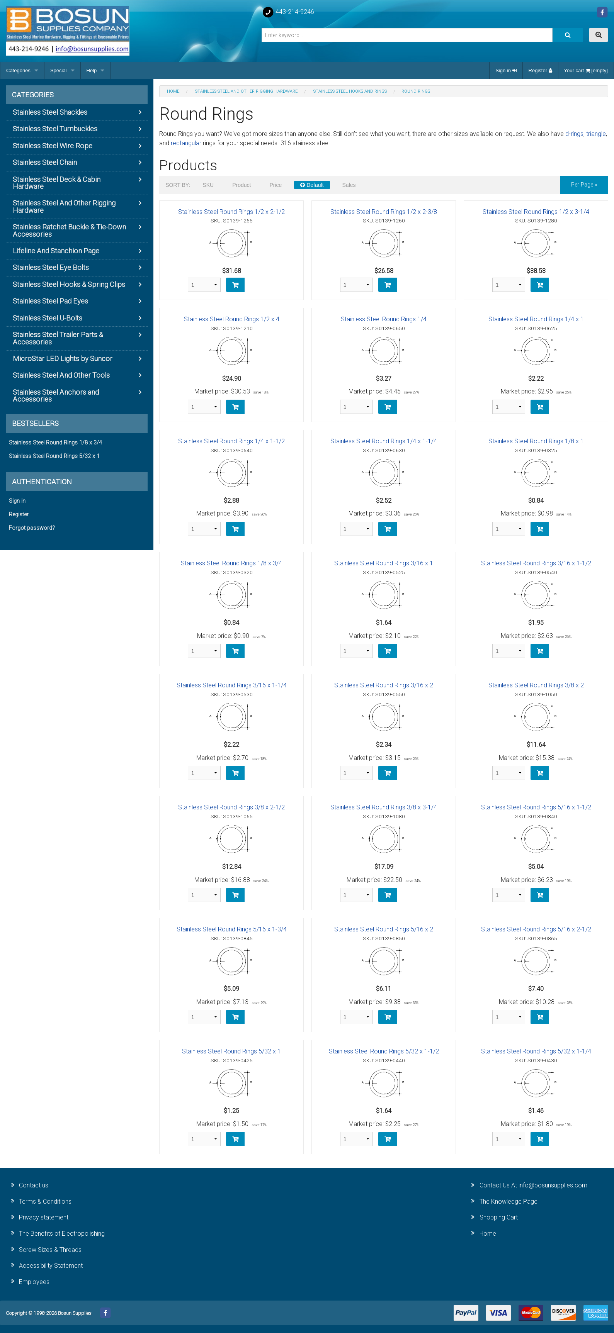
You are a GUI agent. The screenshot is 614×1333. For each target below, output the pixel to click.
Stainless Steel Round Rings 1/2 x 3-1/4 (536, 211)
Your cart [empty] (586, 70)
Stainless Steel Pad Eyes (50, 301)
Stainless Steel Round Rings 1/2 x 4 (231, 319)
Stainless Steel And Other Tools (61, 375)
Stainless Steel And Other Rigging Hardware (64, 206)
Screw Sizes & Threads (50, 1249)
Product (241, 185)
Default (311, 185)
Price (275, 185)
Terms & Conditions (45, 1201)
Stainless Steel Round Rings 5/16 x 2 (383, 929)
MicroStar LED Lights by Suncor (62, 358)
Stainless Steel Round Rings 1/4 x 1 (536, 319)
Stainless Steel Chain (45, 162)
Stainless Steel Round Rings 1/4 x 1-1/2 (231, 441)
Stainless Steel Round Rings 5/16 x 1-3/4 (232, 929)
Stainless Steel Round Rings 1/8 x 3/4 (231, 563)
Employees (34, 1282)
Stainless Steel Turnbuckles (55, 129)
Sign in (505, 70)
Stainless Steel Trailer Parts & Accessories (58, 338)
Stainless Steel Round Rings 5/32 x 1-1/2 (384, 1051)
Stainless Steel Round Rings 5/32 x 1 (231, 1051)
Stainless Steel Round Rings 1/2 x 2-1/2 (231, 211)
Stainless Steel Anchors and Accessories (56, 395)
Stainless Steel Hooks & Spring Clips (69, 284)
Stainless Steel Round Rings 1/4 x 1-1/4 (383, 441)
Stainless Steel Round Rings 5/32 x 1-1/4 (536, 1051)
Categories (18, 70)
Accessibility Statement (51, 1265)
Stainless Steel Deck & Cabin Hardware (56, 182)
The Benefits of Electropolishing (62, 1233)
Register (540, 70)
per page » (584, 184)
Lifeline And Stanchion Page (56, 251)
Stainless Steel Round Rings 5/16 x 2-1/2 (536, 929)
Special (58, 70)
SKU (208, 185)
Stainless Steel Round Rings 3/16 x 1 (383, 563)
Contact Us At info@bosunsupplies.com (533, 1185)
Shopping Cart (499, 1217)
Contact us (33, 1185)
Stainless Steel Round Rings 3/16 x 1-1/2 (536, 563)
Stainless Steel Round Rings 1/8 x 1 (536, 441)
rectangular (186, 143)
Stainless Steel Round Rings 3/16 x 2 (383, 685)
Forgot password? (32, 528)
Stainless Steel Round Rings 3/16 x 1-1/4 (232, 685)
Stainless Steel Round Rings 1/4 (384, 319)
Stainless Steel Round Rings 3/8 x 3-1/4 (383, 807)
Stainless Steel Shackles (50, 112)
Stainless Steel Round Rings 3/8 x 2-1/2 (231, 807)
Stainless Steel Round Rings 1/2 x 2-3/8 (383, 211)
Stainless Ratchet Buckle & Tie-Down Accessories (69, 230)
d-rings (574, 133)
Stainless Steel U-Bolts (47, 318)
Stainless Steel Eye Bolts (51, 267)
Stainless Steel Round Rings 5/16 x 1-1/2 (536, 807)
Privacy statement (43, 1217)
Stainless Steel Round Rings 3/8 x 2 (536, 685)
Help (92, 70)
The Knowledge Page (508, 1201)
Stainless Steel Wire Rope (52, 146)
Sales (349, 185)
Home (488, 1233)
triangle (596, 133)
